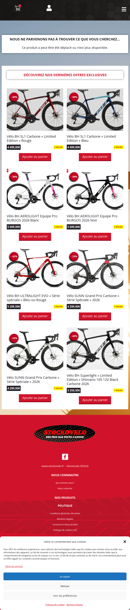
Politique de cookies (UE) (65, 530)
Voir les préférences (65, 595)
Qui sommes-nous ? (65, 483)
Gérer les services (14, 566)
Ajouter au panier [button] (35, 157)
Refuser (65, 586)
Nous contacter (65, 488)
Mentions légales (74, 604)
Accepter (65, 576)
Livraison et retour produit (65, 524)
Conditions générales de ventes (65, 513)
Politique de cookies (55, 604)
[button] (125, 541)
